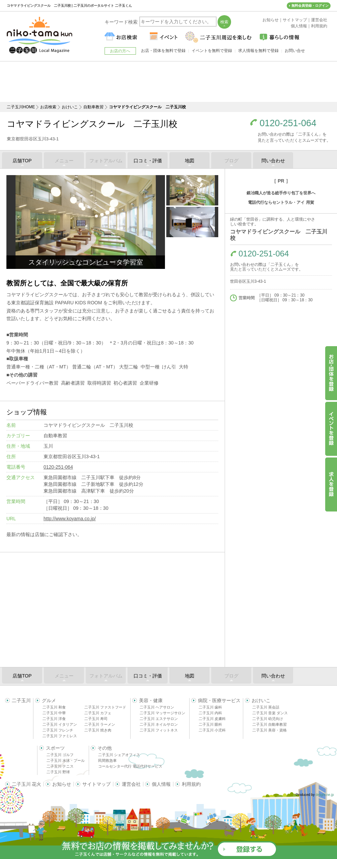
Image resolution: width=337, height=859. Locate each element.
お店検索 (48, 107)
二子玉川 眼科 (210, 724)
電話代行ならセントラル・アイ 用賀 (281, 202)
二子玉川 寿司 (96, 719)
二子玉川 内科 (210, 713)
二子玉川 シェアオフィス (119, 755)
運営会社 (131, 784)
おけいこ (70, 107)
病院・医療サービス (219, 700)
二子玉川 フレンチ (58, 730)
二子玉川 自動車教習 (269, 724)
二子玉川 (21, 700)
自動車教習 (93, 107)
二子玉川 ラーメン (99, 724)
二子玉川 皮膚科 (212, 719)
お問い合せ (295, 50)
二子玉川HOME (21, 107)
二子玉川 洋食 (54, 719)
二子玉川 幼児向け (267, 719)
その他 (104, 748)
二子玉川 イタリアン (60, 724)
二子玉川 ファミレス (60, 736)
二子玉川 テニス (60, 766)
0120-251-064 (288, 123)
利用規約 (191, 784)
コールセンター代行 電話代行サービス (130, 766)
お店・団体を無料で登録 (163, 50)
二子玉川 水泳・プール (66, 760)
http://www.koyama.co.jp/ (70, 518)
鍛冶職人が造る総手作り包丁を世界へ (281, 193)
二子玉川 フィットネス (159, 730)
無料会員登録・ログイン (310, 5)
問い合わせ (273, 160)
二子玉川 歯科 (210, 707)
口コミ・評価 (148, 160)
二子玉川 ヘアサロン (157, 707)
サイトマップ (96, 784)
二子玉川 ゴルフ (60, 755)
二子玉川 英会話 (265, 707)
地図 (189, 160)
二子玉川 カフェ (97, 713)
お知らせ (61, 784)
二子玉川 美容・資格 (269, 730)
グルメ (49, 700)
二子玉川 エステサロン (159, 719)
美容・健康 (151, 700)
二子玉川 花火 (26, 784)
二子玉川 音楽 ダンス (270, 713)
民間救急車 (107, 760)
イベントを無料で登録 (212, 50)
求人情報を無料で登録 (258, 50)
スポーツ (55, 748)
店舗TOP (22, 160)
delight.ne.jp (325, 795)
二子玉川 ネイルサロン (159, 724)
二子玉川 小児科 (212, 730)
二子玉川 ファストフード (105, 707)
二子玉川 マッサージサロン (162, 713)
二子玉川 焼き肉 (97, 730)
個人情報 (161, 784)
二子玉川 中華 (54, 713)
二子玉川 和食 (54, 707)
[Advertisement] (169, 81)
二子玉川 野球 (58, 772)
